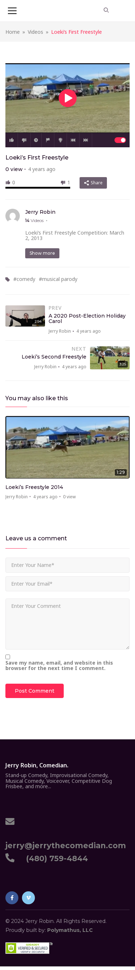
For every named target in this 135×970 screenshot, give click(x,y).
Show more (42, 253)
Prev (73, 140)
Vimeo (28, 897)
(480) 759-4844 (55, 858)
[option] (67, 460)
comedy (26, 279)
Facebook (12, 897)
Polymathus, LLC (70, 930)
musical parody (59, 279)
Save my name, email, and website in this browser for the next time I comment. (59, 665)
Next (86, 140)
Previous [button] (114, 400)
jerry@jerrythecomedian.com (65, 841)
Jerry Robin (40, 212)
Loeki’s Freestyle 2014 (34, 487)
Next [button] (125, 400)
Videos (35, 31)
